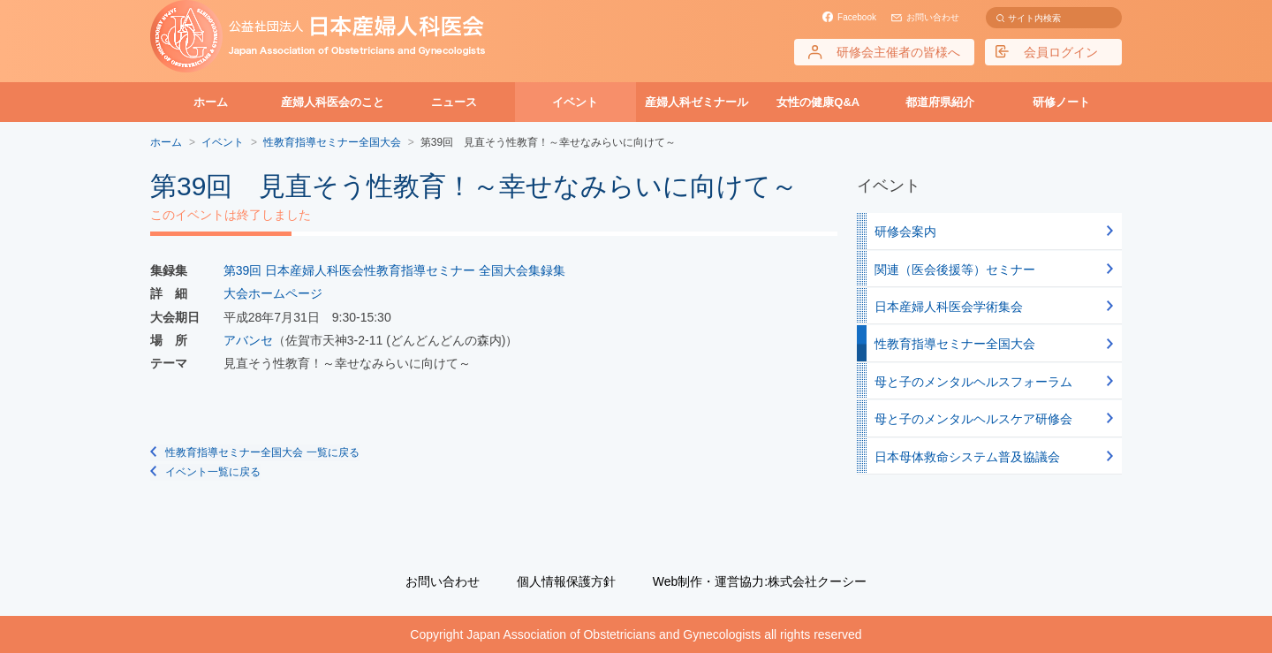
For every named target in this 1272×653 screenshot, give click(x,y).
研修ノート (1061, 102)
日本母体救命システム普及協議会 (967, 457)
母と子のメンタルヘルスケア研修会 (973, 419)
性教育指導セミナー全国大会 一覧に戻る (262, 452)
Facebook (856, 17)
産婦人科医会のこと (332, 102)
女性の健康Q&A (817, 102)
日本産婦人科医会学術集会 (948, 307)
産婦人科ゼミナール (696, 102)
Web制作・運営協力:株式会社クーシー (760, 581)
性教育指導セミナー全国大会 (954, 344)
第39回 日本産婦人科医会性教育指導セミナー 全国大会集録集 (394, 270)
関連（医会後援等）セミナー (954, 269)
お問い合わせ (932, 17)
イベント (575, 102)
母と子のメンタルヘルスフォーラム (973, 382)
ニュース (454, 102)
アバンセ (248, 340)
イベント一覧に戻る (213, 472)
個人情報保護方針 (566, 581)
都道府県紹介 (939, 102)
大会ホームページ (272, 293)
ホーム (210, 102)
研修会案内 (905, 231)
